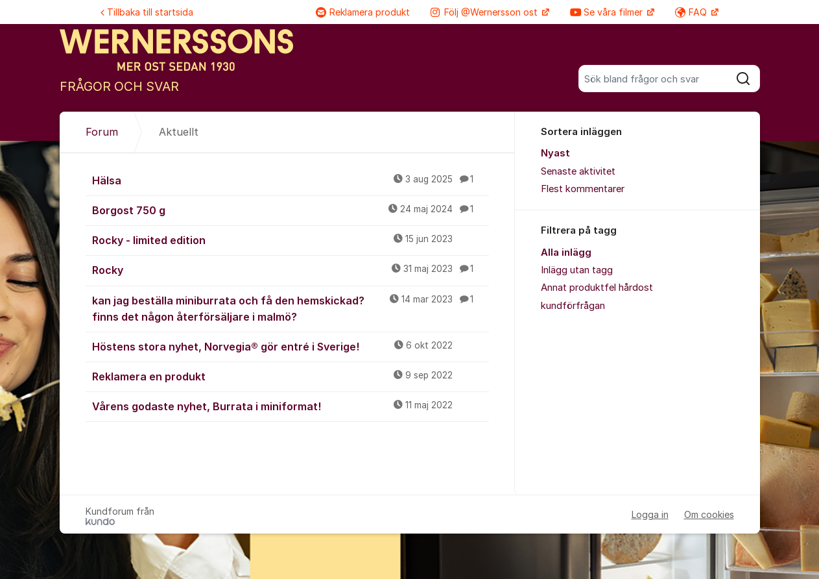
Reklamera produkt (363, 12)
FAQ (692, 12)
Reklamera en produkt (290, 376)
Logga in (650, 514)
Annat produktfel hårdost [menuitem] (597, 287)
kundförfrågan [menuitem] (573, 306)
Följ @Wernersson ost (485, 12)
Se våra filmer (607, 12)
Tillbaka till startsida (147, 12)
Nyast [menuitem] (555, 153)
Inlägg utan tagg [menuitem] (577, 270)
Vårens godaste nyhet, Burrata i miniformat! (290, 406)
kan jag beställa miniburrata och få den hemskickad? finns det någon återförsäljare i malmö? (290, 308)
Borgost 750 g (290, 210)
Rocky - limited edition (290, 239)
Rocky (290, 269)
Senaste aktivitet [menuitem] (578, 171)
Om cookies (709, 514)
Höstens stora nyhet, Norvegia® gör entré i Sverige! (290, 346)
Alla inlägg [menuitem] (566, 252)
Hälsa (290, 180)
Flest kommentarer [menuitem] (582, 189)
